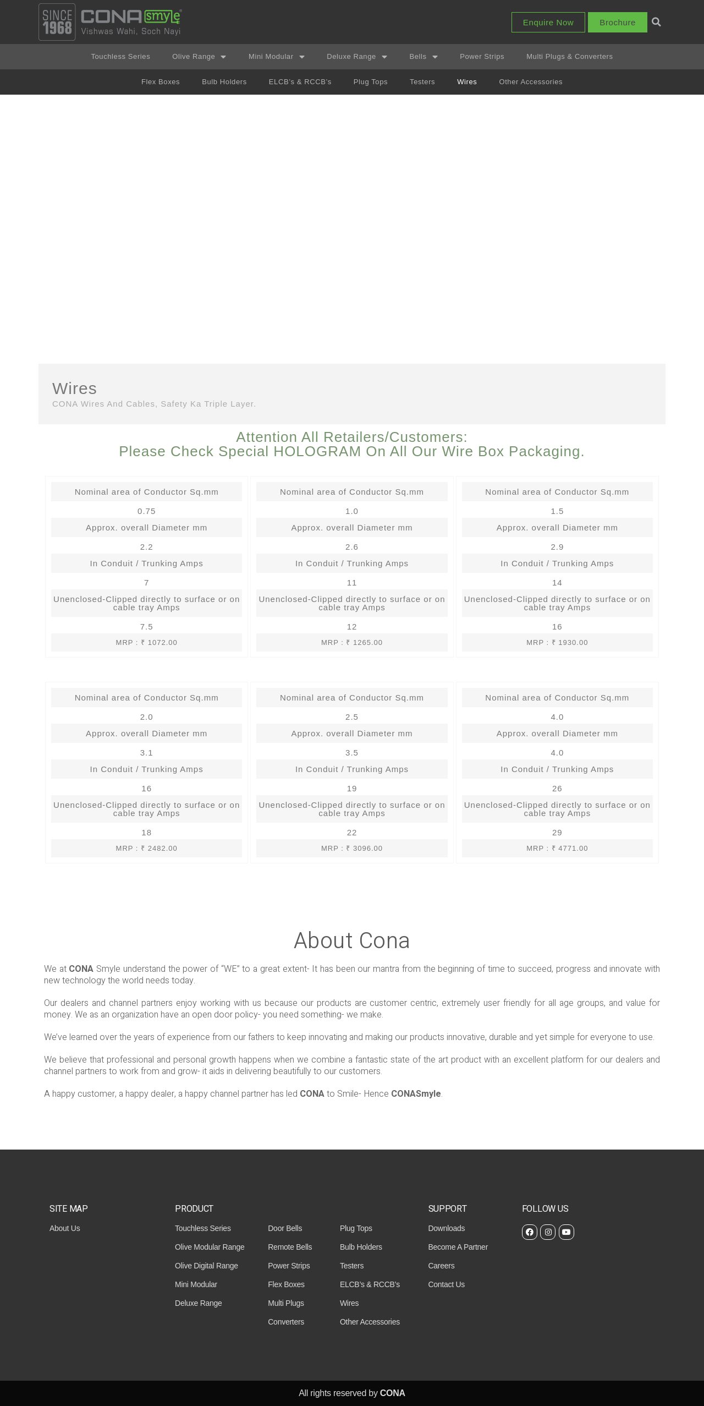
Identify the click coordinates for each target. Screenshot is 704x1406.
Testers (422, 82)
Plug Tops (371, 82)
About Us (65, 1228)
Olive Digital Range (206, 1265)
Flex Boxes (160, 82)
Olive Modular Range (209, 1247)
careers (441, 1265)
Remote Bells (290, 1247)
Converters (286, 1321)
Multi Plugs (286, 1303)
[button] (548, 22)
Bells (423, 57)
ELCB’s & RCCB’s (300, 82)
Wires (467, 82)
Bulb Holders (224, 82)
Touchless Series (120, 56)
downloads (446, 1228)
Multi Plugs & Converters (569, 56)
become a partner (458, 1247)
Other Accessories (531, 82)
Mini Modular (277, 57)
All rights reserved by (352, 1393)
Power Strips (482, 56)
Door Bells (285, 1228)
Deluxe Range (357, 57)
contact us (446, 1284)
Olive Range (199, 57)
